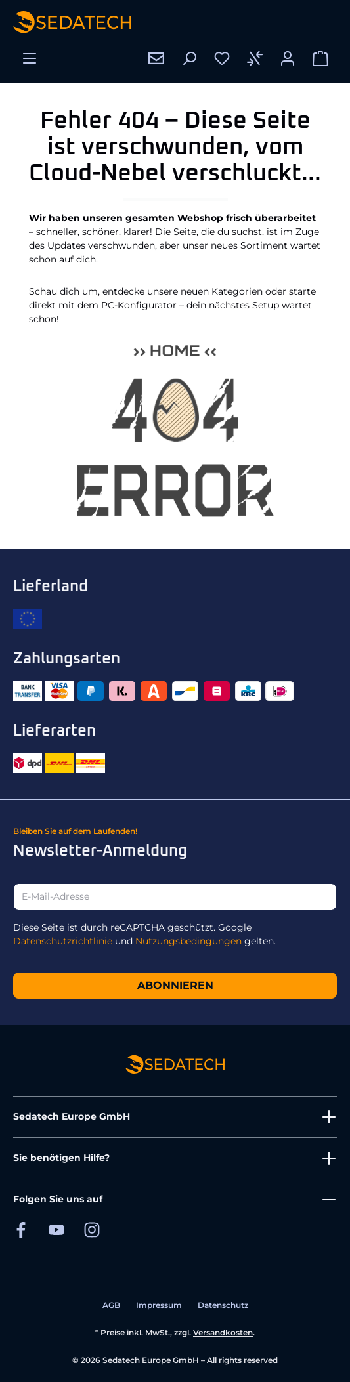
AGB (111, 1305)
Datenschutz (223, 1305)
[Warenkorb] (320, 58)
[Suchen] (189, 58)
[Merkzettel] (222, 58)
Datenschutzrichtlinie (62, 941)
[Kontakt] (156, 58)
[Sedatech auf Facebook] (21, 1229)
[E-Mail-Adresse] (175, 896)
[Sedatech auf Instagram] (92, 1229)
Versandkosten (223, 1332)
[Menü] (29, 58)
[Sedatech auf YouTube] (56, 1229)
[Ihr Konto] (287, 58)
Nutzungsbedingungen (188, 941)
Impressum (159, 1305)
